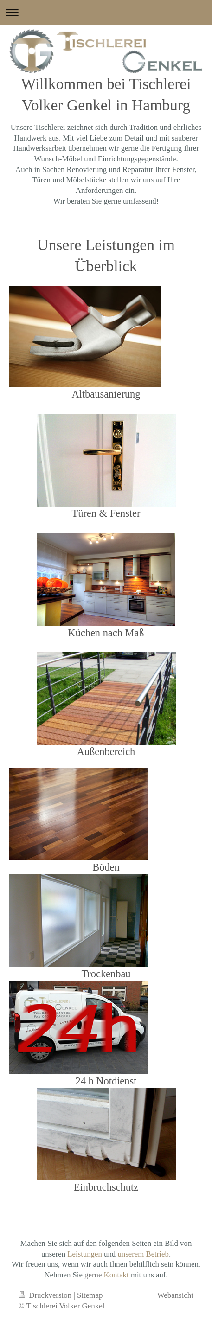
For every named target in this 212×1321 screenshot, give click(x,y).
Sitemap (90, 1295)
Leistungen (84, 1254)
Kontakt (116, 1274)
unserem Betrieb (142, 1254)
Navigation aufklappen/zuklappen (106, 12)
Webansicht (175, 1295)
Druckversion (46, 1295)
